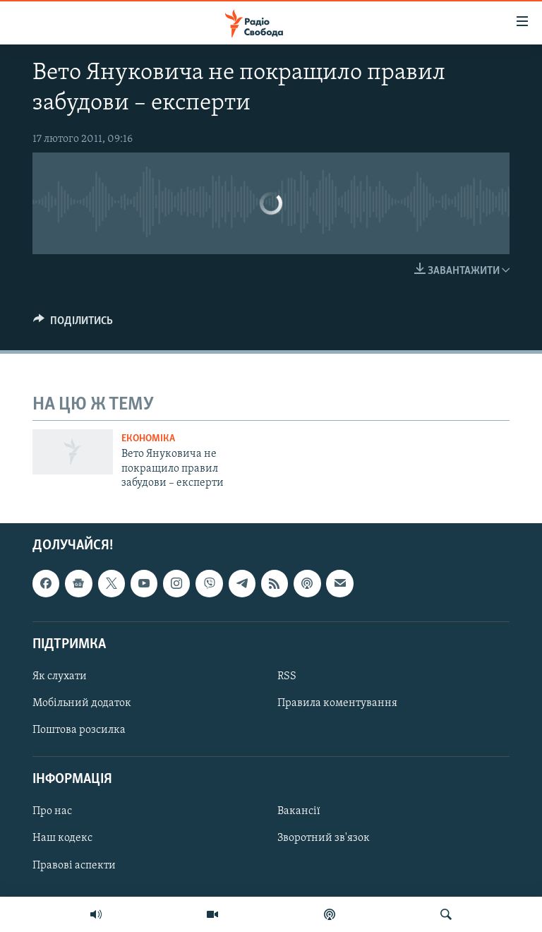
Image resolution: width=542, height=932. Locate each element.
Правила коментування (337, 703)
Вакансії (298, 812)
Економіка (148, 439)
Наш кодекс (62, 838)
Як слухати (59, 676)
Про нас (52, 812)
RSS (286, 676)
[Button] (73, 324)
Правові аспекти (74, 865)
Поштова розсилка (79, 730)
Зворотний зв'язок (323, 838)
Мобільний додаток (81, 703)
